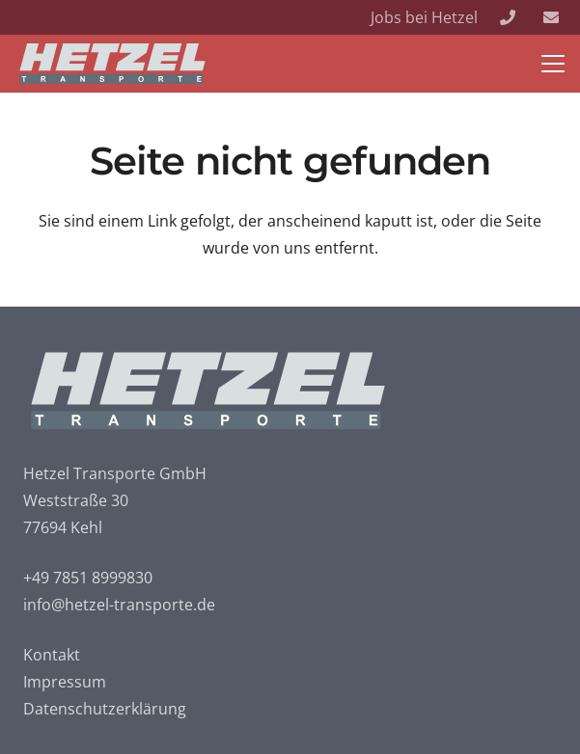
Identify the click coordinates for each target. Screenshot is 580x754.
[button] (553, 63)
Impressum (64, 681)
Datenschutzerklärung (104, 708)
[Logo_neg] (113, 64)
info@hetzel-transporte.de (119, 604)
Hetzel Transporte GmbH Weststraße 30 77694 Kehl (115, 500)
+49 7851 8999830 (87, 577)
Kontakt (51, 654)
